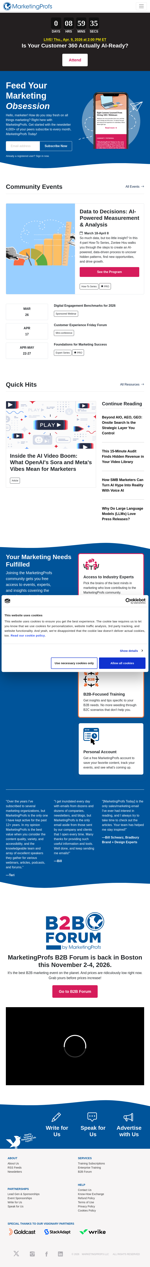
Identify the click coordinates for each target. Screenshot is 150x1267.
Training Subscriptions (91, 1163)
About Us (13, 1163)
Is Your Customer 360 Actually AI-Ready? (75, 46)
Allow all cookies (122, 663)
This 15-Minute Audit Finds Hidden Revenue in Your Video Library (123, 456)
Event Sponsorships (20, 1198)
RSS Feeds (15, 1167)
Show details (129, 650)
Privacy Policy (86, 1206)
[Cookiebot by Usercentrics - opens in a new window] (128, 601)
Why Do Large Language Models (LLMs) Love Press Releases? (122, 514)
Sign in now (42, 156)
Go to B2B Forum (75, 906)
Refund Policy (86, 1198)
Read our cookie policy (28, 635)
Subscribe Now (56, 146)
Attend (75, 60)
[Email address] (23, 146)
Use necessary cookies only (74, 663)
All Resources (132, 384)
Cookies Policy (87, 1210)
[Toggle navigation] (141, 6)
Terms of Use (86, 1202)
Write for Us (15, 1202)
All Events (135, 186)
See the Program (109, 272)
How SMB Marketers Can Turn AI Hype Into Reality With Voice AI (122, 485)
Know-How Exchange (91, 1194)
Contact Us (84, 1190)
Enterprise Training (89, 1167)
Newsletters (15, 1171)
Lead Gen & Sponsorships (23, 1194)
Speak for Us (15, 1206)
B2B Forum (85, 1171)
